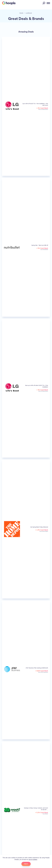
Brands (21, 13)
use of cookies (33, 859)
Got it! (26, 864)
